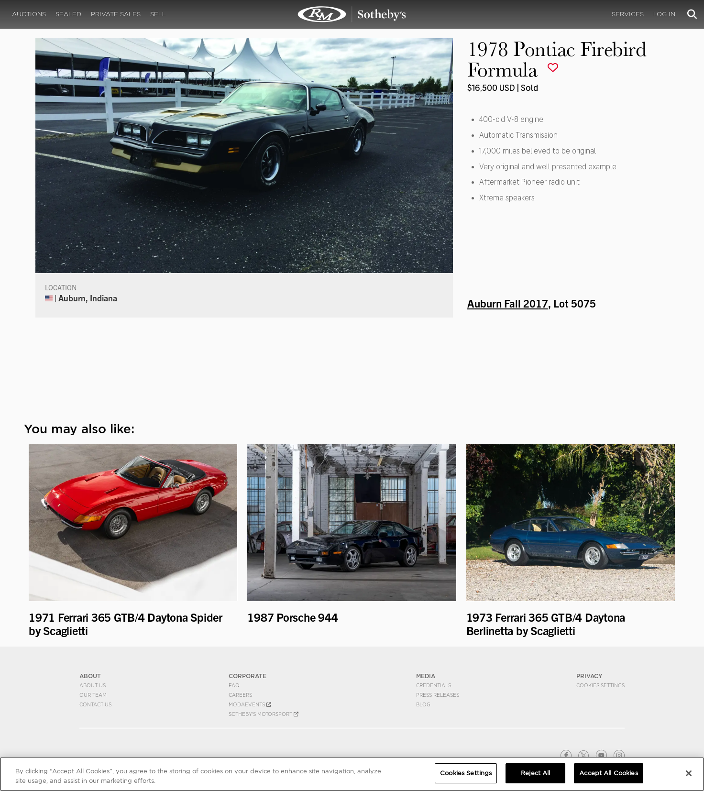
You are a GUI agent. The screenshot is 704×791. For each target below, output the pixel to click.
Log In (664, 14)
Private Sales (116, 14)
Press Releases (437, 695)
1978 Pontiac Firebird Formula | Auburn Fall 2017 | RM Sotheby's (352, 14)
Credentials (433, 685)
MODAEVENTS (250, 704)
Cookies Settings (600, 685)
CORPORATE (247, 676)
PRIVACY (589, 676)
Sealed (68, 14)
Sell (158, 14)
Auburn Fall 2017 (507, 302)
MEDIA (425, 676)
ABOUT (90, 676)
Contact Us (95, 704)
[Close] (688, 773)
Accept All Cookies (608, 773)
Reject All (535, 773)
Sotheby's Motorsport (263, 714)
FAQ (234, 685)
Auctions (29, 14)
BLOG (423, 704)
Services (628, 14)
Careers (240, 695)
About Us (92, 685)
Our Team (93, 695)
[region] (352, 774)
